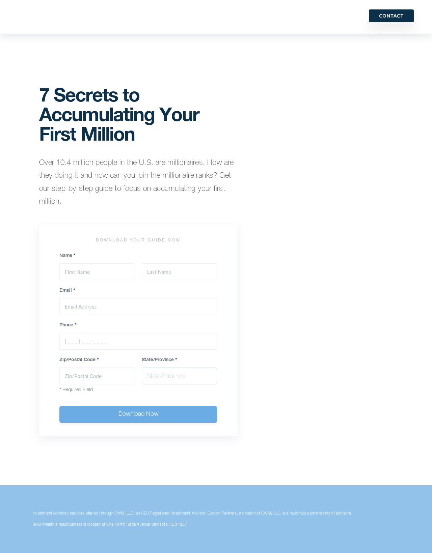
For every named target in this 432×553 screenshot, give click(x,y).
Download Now (138, 414)
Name (67, 256)
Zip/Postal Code (79, 360)
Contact (391, 16)
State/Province (159, 360)
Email (67, 290)
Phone (68, 325)
